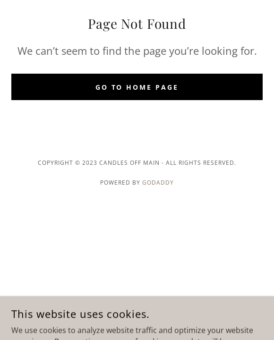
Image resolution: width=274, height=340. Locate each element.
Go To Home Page (137, 87)
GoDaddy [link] (158, 182)
